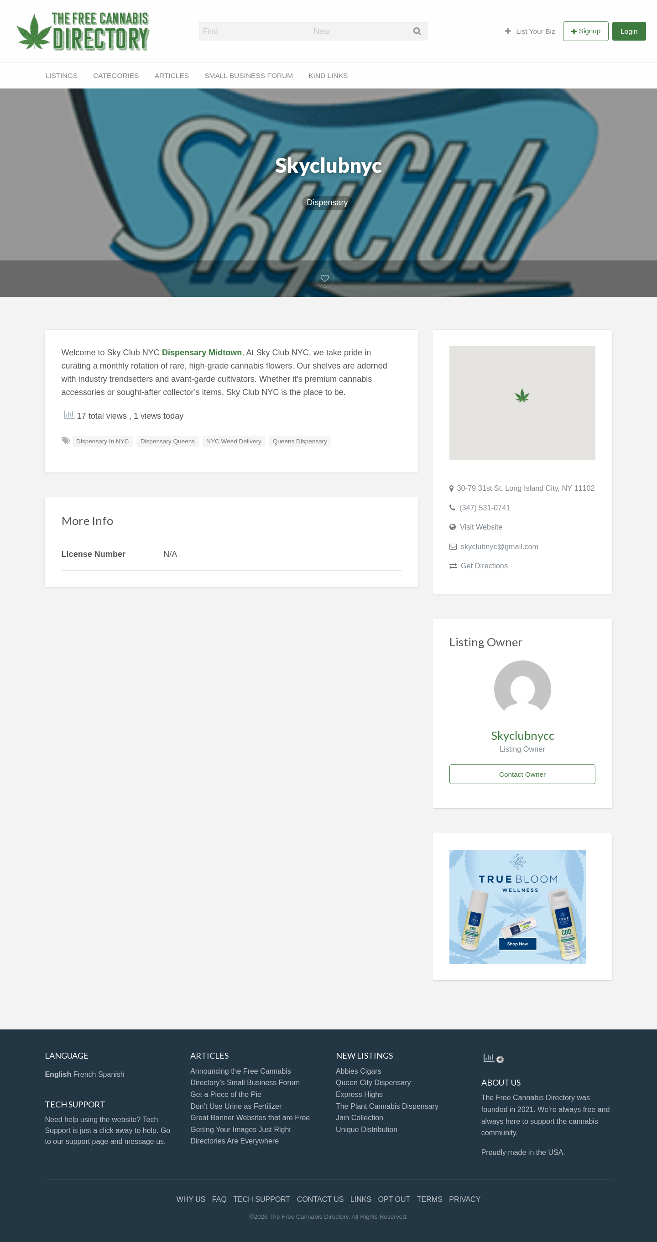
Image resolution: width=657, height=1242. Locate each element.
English (58, 1074)
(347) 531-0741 (484, 508)
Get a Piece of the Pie (225, 1094)
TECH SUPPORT (261, 1199)
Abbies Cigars (358, 1071)
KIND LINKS (328, 75)
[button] (522, 395)
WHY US (191, 1199)
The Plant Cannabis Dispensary (387, 1106)
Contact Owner (522, 774)
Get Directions (484, 565)
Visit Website (481, 527)
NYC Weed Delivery (233, 441)
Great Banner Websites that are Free (250, 1118)
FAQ (219, 1199)
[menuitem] (530, 31)
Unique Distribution (366, 1129)
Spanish (111, 1074)
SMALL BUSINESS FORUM (248, 75)
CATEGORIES (116, 75)
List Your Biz (530, 31)
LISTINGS (62, 75)
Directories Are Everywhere (234, 1141)
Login (628, 31)
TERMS (430, 1199)
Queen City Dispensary (373, 1082)
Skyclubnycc (522, 735)
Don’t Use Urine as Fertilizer (236, 1106)
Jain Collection (359, 1118)
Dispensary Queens (168, 441)
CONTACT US (320, 1199)
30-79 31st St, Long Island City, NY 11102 (526, 488)
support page (87, 1141)
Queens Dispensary (300, 441)
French (84, 1074)
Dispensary (327, 202)
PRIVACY (464, 1199)
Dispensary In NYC (102, 441)
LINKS (360, 1199)
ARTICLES (172, 75)
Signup (590, 31)
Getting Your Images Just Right (240, 1129)
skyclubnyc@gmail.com (499, 546)
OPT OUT (394, 1199)
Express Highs (359, 1094)
